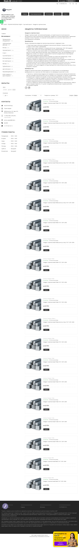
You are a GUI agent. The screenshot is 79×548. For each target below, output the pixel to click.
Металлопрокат (5, 36)
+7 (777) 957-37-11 (63, 507)
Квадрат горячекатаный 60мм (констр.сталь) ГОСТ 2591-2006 (58, 123)
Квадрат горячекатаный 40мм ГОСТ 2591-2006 (55, 222)
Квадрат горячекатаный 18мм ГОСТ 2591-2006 (55, 362)
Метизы (5, 47)
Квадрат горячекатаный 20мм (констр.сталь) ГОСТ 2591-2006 (58, 322)
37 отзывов (62, 1)
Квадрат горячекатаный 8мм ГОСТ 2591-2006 (54, 461)
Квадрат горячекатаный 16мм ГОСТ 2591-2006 (55, 381)
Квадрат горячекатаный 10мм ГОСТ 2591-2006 (55, 441)
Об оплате (48, 14)
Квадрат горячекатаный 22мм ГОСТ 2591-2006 (55, 302)
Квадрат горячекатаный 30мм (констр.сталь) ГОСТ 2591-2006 (58, 242)
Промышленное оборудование (6, 40)
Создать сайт (15, 1)
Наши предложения (36, 14)
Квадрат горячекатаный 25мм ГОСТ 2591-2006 (55, 282)
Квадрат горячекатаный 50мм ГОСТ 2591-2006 (55, 182)
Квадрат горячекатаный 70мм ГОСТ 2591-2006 (55, 103)
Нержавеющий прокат (8, 71)
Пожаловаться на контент (43, 536)
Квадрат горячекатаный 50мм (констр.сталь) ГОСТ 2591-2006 (58, 163)
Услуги (4, 53)
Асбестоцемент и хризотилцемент (7, 75)
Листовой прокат (7, 61)
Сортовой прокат (27, 24)
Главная (25, 14)
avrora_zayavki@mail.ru (9, 120)
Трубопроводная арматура (7, 44)
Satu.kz (46, 535)
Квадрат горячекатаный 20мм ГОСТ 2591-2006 (55, 342)
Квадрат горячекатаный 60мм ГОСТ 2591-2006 (55, 143)
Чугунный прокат (7, 50)
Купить (46, 110)
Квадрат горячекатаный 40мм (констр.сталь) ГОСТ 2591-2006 (58, 202)
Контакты (57, 14)
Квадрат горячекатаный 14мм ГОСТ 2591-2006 (55, 401)
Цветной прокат (7, 69)
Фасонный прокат (7, 58)
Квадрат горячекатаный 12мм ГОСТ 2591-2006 (55, 421)
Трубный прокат (7, 66)
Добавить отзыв (73, 3)
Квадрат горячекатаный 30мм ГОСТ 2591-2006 (55, 262)
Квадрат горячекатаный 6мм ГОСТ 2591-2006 (54, 481)
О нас (65, 14)
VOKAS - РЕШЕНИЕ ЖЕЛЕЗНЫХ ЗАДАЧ (13, 24)
